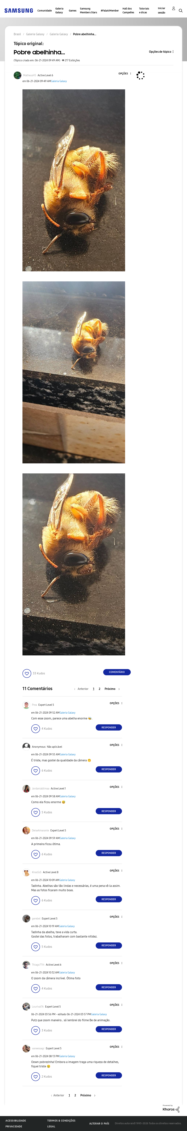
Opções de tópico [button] (160, 51)
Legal (51, 1126)
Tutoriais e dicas (144, 10)
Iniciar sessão (161, 10)
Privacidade (13, 1126)
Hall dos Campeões (128, 10)
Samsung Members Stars (88, 10)
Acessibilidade (15, 1120)
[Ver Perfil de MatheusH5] (29, 75)
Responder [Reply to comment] (109, 727)
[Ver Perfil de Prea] (34, 704)
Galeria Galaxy (59, 10)
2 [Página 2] (99, 689)
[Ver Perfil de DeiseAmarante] (40, 830)
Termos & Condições (61, 1120)
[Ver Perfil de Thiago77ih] (38, 964)
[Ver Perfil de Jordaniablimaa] (40, 788)
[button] (124, 73)
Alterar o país (99, 1123)
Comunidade (44, 10)
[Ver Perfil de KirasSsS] (36, 872)
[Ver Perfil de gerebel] (36, 918)
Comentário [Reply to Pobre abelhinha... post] (117, 672)
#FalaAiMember (110, 10)
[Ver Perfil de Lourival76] (38, 1006)
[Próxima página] (112, 689)
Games (72, 10)
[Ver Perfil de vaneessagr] (38, 1048)
